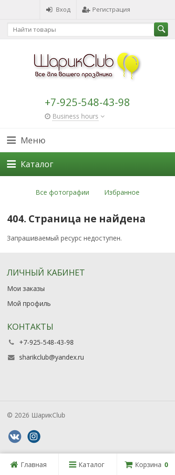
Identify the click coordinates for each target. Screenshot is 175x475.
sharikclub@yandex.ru (51, 357)
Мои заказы (26, 288)
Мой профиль (29, 303)
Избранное (122, 192)
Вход (58, 9)
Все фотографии (62, 192)
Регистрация (106, 9)
